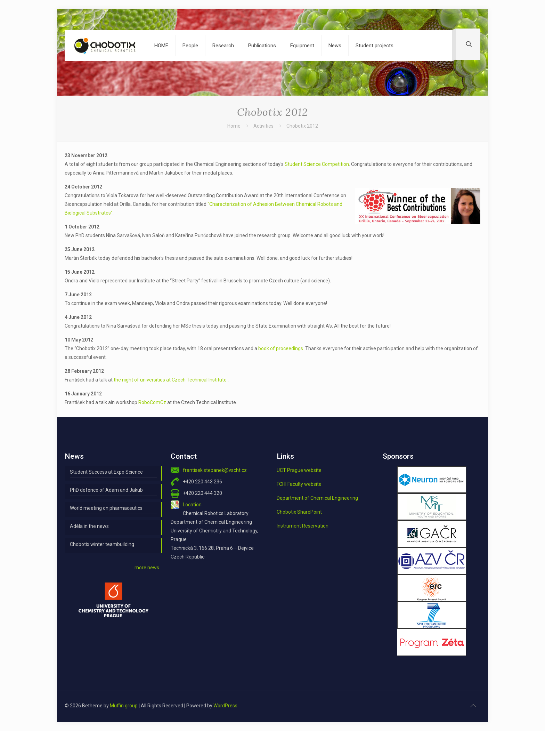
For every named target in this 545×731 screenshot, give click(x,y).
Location (192, 504)
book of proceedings (280, 348)
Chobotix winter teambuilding (102, 544)
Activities (263, 126)
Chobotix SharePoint (299, 512)
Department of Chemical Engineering (317, 498)
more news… (148, 567)
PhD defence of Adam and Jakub (106, 490)
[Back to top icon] (473, 705)
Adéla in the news (89, 526)
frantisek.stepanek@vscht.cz (215, 470)
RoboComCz (152, 402)
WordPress (225, 705)
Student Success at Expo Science (106, 472)
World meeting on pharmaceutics (106, 508)
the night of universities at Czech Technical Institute (171, 380)
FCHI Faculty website (299, 484)
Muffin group (124, 705)
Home (234, 126)
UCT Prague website (299, 470)
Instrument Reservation (302, 526)
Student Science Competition (317, 164)
